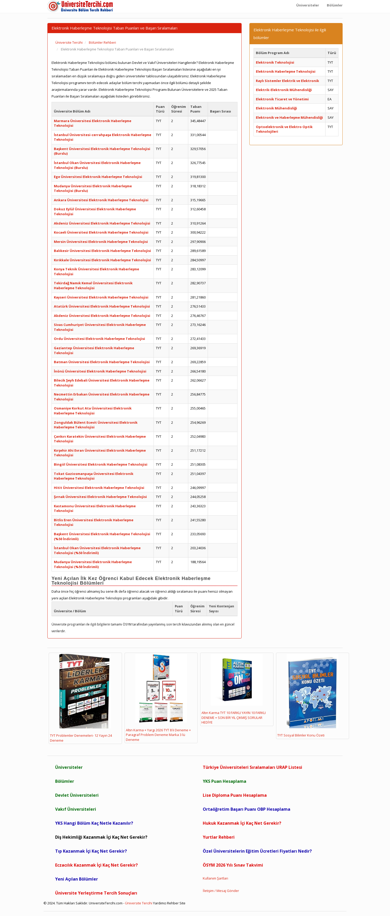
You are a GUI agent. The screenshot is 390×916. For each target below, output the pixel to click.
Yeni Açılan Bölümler (76, 879)
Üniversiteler (69, 767)
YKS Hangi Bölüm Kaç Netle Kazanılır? (94, 823)
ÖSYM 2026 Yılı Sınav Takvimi (233, 865)
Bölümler (64, 781)
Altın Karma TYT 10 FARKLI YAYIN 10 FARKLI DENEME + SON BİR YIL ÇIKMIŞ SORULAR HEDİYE (233, 689)
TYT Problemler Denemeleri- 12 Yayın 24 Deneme (81, 698)
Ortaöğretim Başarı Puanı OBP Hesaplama (246, 809)
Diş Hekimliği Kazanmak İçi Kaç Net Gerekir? (101, 837)
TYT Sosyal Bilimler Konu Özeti (307, 696)
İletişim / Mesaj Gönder (221, 890)
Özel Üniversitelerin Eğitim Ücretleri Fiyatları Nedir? (257, 851)
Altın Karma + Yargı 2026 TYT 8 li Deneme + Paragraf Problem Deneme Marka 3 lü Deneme (158, 698)
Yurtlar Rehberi (219, 837)
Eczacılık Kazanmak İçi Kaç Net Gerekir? (96, 865)
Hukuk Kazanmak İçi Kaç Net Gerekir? (242, 823)
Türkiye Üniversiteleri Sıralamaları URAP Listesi (252, 767)
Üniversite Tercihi (138, 903)
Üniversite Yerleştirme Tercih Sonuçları (96, 893)
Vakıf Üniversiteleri (75, 809)
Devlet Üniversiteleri (77, 795)
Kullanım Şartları (215, 878)
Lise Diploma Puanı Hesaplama (235, 795)
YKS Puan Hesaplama (224, 781)
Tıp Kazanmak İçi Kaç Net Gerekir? (91, 851)
